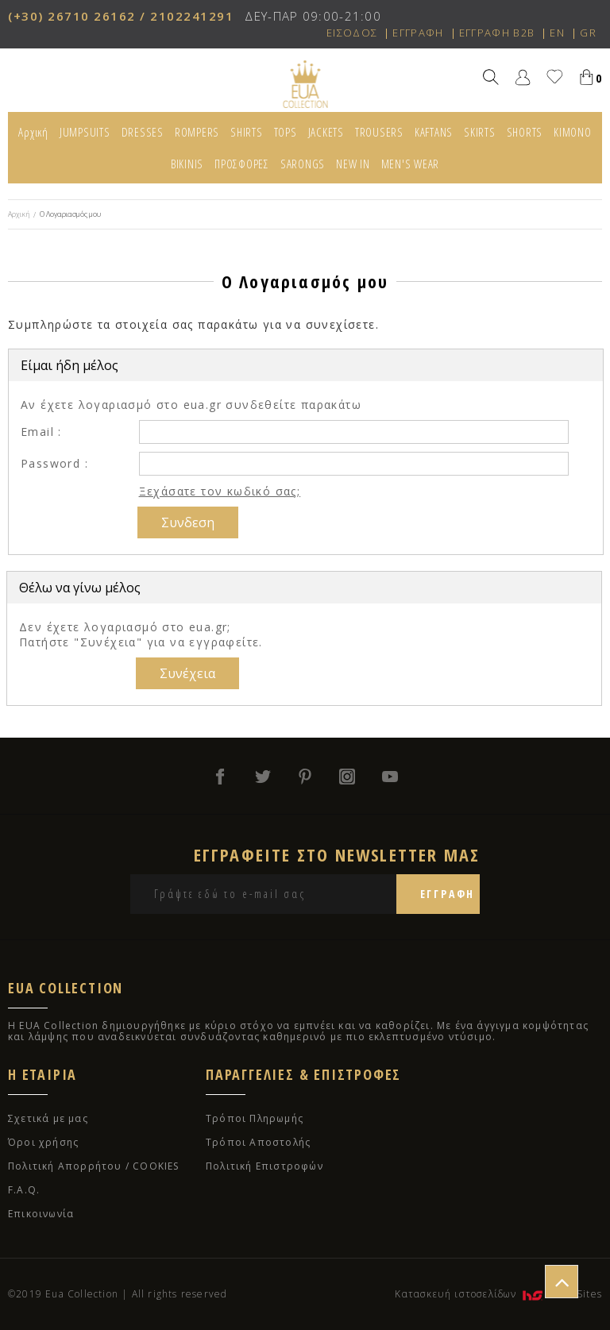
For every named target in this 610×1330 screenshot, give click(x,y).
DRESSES (143, 132)
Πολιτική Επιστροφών (264, 1166)
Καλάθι (586, 76)
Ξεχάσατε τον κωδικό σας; (220, 491)
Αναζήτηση (491, 76)
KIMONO (573, 132)
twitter (262, 777)
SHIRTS (246, 132)
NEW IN (353, 164)
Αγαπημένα (554, 76)
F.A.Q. (24, 1190)
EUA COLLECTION (305, 84)
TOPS (285, 132)
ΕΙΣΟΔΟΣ (351, 32)
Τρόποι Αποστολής (258, 1142)
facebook (219, 777)
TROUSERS (379, 132)
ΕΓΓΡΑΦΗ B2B (497, 32)
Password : (54, 463)
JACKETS (326, 132)
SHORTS (525, 132)
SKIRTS (480, 132)
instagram (348, 777)
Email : (41, 431)
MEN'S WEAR (410, 164)
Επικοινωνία (41, 1213)
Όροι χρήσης (43, 1142)
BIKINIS (187, 164)
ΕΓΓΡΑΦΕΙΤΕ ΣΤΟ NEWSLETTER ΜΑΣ (337, 854)
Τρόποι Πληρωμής (254, 1118)
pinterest (305, 777)
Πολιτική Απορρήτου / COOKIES (94, 1166)
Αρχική (33, 132)
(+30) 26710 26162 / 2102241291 (121, 16)
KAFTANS (434, 132)
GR (588, 32)
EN (557, 32)
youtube (391, 777)
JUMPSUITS (85, 132)
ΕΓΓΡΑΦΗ (417, 32)
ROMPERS (197, 132)
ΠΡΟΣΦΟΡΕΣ (241, 164)
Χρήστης (523, 76)
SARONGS (302, 164)
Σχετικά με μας (48, 1118)
